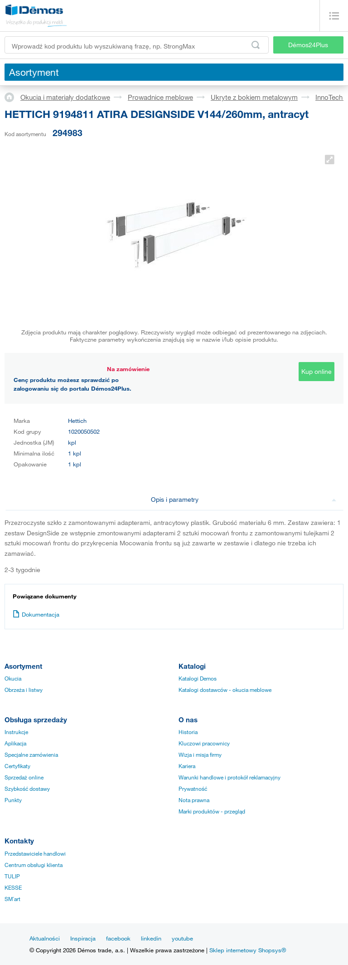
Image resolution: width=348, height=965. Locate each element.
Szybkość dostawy (27, 788)
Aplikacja (15, 743)
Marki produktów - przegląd (212, 811)
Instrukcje (16, 731)
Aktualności (44, 938)
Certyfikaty (17, 765)
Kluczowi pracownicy (204, 743)
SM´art (12, 898)
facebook (118, 938)
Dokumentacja (36, 614)
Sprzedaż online (24, 777)
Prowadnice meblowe (160, 97)
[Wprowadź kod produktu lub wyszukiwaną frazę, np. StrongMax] (136, 45)
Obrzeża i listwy (24, 689)
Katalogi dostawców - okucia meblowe (225, 689)
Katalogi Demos (198, 678)
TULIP (12, 876)
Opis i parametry (244, 499)
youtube (182, 938)
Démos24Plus (308, 45)
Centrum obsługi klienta (34, 864)
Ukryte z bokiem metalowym (254, 97)
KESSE (13, 887)
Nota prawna (194, 799)
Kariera (187, 765)
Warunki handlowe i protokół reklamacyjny (229, 777)
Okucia (13, 678)
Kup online (316, 371)
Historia (188, 731)
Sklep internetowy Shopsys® (247, 950)
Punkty (13, 799)
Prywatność (193, 788)
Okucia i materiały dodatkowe (65, 97)
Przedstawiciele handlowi (35, 853)
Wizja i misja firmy (200, 754)
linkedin (151, 938)
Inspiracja (83, 938)
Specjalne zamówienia (31, 754)
